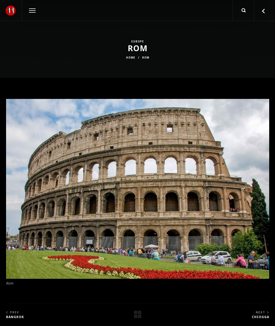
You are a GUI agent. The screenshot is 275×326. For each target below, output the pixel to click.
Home (130, 57)
